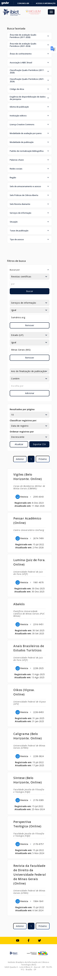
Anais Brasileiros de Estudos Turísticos (28, 648)
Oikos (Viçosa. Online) (24, 692)
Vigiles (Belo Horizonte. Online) (27, 476)
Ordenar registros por (22, 431)
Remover (29, 325)
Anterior (20, 459)
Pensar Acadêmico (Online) (27, 520)
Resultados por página (22, 409)
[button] (29, 36)
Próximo (42, 459)
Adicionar (29, 393)
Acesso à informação (45, 3)
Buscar (29, 291)
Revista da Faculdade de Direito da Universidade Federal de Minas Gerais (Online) (29, 874)
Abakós (19, 604)
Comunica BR (23, 3)
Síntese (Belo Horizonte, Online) (27, 780)
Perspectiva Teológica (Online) (27, 824)
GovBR (5, 3)
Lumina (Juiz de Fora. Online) (29, 562)
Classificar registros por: (23, 420)
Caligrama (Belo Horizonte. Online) (27, 736)
